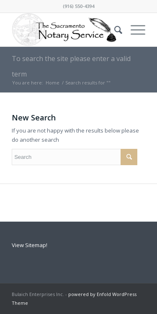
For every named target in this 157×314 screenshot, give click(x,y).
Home (52, 82)
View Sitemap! (29, 245)
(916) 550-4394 (78, 6)
